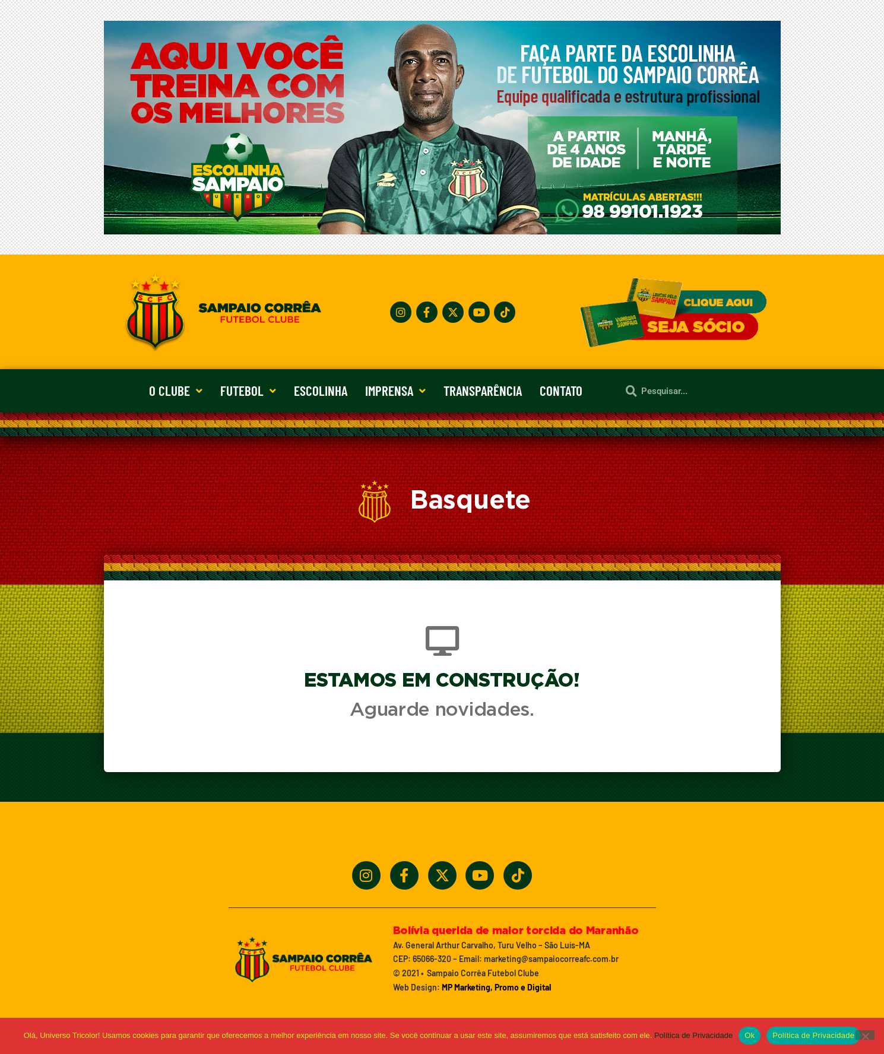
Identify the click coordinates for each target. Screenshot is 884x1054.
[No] (865, 1035)
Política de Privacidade (693, 1035)
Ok (749, 1035)
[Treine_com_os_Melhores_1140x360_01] (442, 231)
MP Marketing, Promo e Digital (496, 987)
